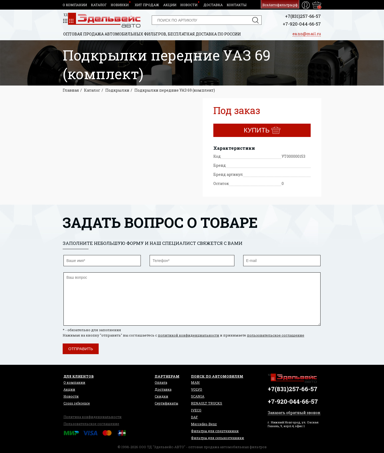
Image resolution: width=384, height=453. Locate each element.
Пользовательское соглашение (91, 424)
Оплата (161, 382)
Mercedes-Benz (204, 424)
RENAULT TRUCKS (206, 403)
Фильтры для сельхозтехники (217, 438)
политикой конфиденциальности (188, 335)
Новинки (120, 5)
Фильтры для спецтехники (215, 431)
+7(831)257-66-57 (303, 16)
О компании (75, 5)
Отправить (80, 348)
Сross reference (76, 403)
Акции (169, 5)
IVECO (196, 410)
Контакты (236, 5)
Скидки (161, 396)
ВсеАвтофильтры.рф (280, 5)
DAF (194, 417)
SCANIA (197, 396)
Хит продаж (147, 5)
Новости (188, 5)
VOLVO (196, 389)
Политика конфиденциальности (92, 417)
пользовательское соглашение (275, 335)
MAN (195, 382)
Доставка (213, 5)
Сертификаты (166, 403)
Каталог (99, 5)
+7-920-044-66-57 (302, 24)
